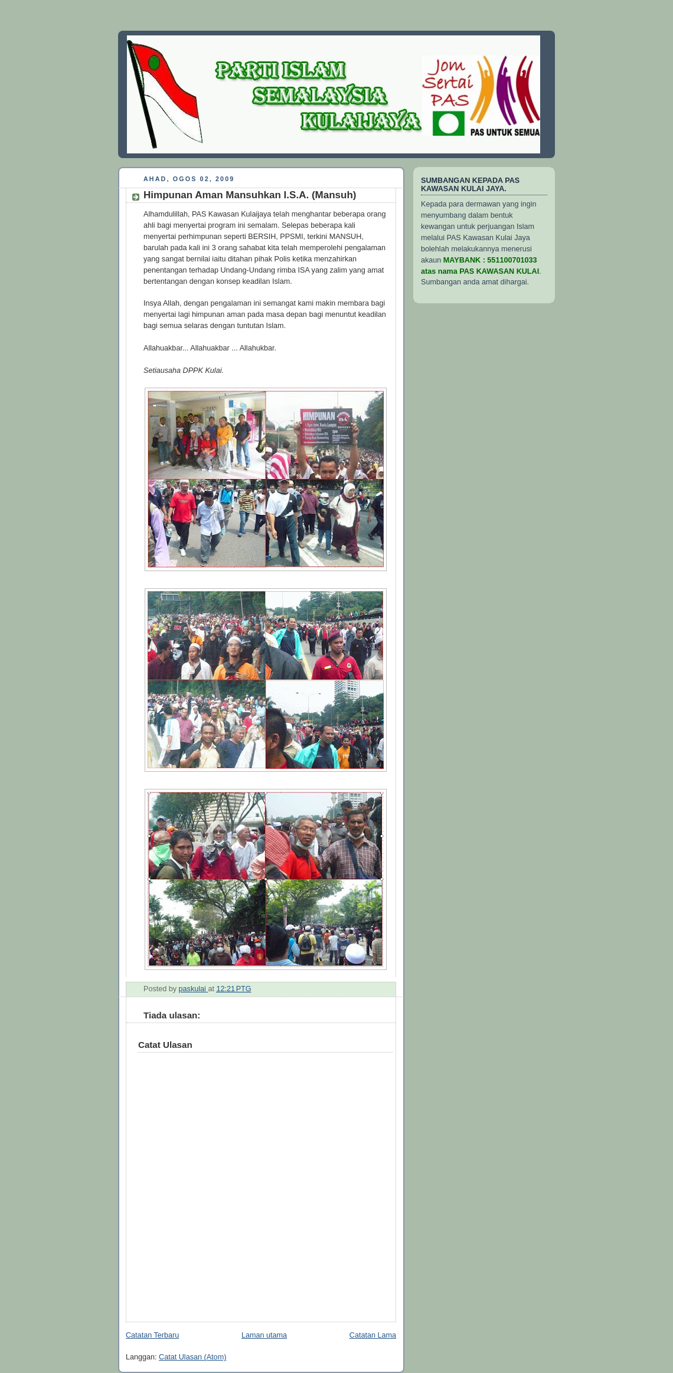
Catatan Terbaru (152, 1335)
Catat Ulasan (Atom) (192, 1357)
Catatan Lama (372, 1335)
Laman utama (264, 1335)
